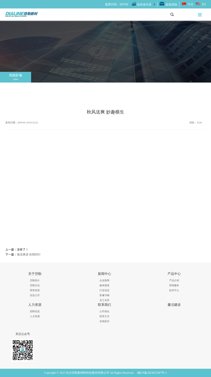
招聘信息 (35, 311)
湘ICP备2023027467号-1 (152, 372)
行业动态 (104, 290)
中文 (190, 4)
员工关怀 (104, 300)
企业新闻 (104, 280)
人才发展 (35, 316)
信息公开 (35, 295)
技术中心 (174, 290)
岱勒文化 (35, 285)
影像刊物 (104, 295)
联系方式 (104, 316)
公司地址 (104, 311)
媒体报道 (104, 285)
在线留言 (104, 321)
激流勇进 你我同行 (29, 254)
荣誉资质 (35, 290)
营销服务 (174, 285)
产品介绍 (174, 280)
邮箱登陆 (171, 4)
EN (204, 4)
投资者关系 (144, 4)
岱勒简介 (35, 280)
